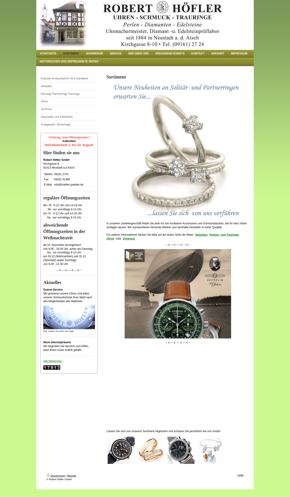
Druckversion (55, 475)
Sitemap (71, 475)
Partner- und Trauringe (224, 234)
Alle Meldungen (52, 361)
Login (240, 475)
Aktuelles (201, 234)
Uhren (110, 238)
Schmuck (129, 238)
